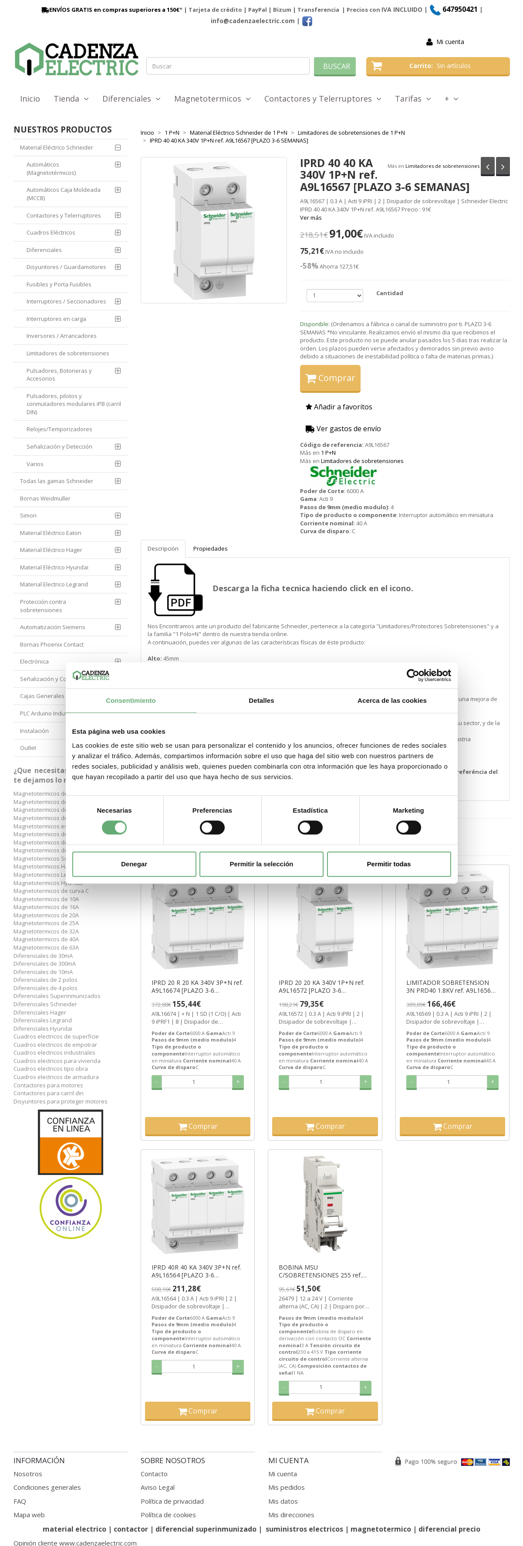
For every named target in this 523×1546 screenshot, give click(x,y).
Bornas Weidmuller (45, 498)
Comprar (330, 378)
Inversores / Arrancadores (62, 336)
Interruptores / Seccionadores (66, 301)
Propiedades (210, 548)
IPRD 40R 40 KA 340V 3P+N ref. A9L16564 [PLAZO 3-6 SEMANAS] (196, 1271)
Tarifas (413, 98)
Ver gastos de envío (343, 428)
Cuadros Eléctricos (51, 232)
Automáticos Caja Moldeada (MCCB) (64, 194)
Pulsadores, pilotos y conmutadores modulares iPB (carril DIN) (74, 404)
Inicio (30, 98)
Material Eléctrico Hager (51, 550)
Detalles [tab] (261, 700)
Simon (28, 515)
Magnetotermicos (212, 98)
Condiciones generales (47, 1487)
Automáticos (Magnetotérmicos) (51, 168)
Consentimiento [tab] (131, 700)
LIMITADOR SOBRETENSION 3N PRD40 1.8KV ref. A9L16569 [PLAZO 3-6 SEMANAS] (450, 986)
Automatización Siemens (52, 627)
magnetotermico (382, 1529)
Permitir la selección (262, 864)
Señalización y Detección (59, 446)
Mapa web (29, 1514)
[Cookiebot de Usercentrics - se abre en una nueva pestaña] (413, 675)
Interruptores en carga (56, 319)
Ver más (311, 217)
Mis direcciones (291, 1514)
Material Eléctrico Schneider (56, 147)
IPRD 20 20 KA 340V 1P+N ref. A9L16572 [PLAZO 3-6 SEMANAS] (321, 986)
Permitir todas (389, 864)
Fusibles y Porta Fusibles (59, 284)
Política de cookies (168, 1514)
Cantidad (389, 293)
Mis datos (283, 1501)
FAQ (19, 1501)
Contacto (154, 1473)
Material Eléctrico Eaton (50, 533)
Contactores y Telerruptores (322, 98)
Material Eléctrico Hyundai (54, 567)
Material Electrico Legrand (54, 584)
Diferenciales (131, 98)
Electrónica (34, 661)
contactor (131, 1529)
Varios (35, 464)
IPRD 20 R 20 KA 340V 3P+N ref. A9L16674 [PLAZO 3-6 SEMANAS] (197, 986)
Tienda (71, 98)
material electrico (74, 1529)
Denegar (134, 864)
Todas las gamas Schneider (56, 481)
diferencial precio (449, 1529)
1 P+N (328, 452)
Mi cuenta (450, 41)
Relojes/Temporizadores (59, 429)
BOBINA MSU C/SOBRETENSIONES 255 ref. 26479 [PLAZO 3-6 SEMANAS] (321, 1271)
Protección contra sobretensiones (43, 606)
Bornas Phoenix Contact (52, 644)
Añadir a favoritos (339, 407)
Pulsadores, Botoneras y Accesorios (59, 375)
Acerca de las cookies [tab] (392, 700)
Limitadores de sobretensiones (442, 166)
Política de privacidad (172, 1501)
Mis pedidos (286, 1487)
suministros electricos (304, 1529)
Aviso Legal (158, 1487)
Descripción (163, 548)
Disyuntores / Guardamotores (66, 267)
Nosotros (27, 1473)
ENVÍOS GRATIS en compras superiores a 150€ (109, 10)
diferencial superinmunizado (205, 1529)
